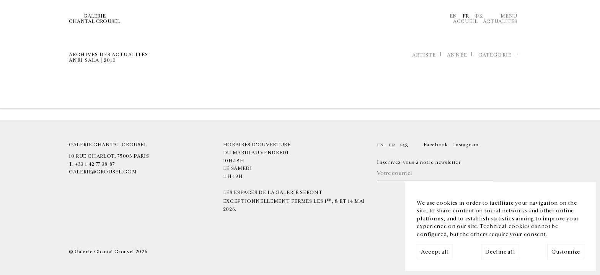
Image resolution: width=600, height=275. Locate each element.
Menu (509, 16)
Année (457, 55)
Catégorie (495, 55)
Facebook (436, 145)
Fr (466, 16)
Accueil (465, 21)
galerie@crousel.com (103, 172)
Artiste (424, 55)
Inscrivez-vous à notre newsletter (419, 162)
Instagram (466, 145)
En (453, 16)
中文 (479, 16)
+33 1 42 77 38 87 (95, 164)
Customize (565, 252)
